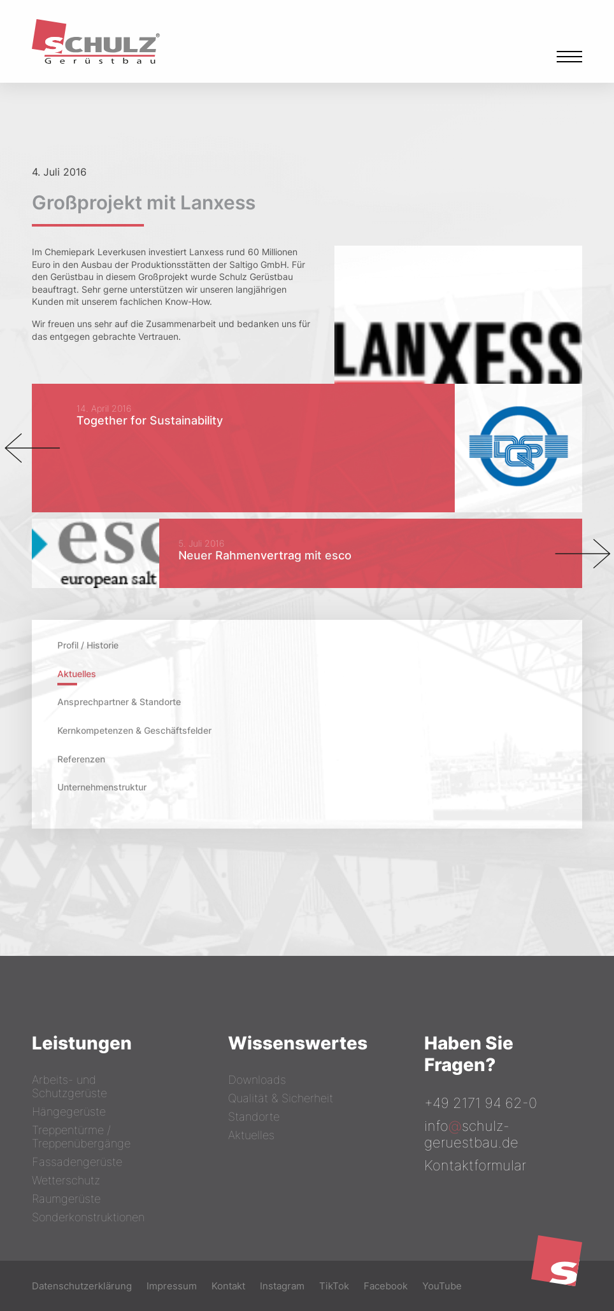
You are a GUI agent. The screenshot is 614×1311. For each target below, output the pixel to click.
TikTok (334, 1286)
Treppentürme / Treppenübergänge (81, 1136)
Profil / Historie (87, 645)
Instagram (282, 1286)
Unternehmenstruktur (101, 787)
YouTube (442, 1286)
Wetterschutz (66, 1180)
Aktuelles (76, 673)
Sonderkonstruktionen (88, 1217)
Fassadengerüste (77, 1161)
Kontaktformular (475, 1165)
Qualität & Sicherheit (280, 1098)
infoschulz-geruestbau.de (471, 1134)
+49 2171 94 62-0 (480, 1103)
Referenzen (81, 759)
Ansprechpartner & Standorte (119, 701)
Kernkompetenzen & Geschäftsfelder (134, 730)
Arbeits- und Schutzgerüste (69, 1086)
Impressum (171, 1286)
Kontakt (228, 1286)
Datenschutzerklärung (82, 1286)
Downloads (257, 1079)
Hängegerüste (69, 1111)
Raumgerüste (66, 1198)
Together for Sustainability (149, 420)
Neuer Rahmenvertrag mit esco (265, 555)
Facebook (386, 1286)
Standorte (254, 1116)
